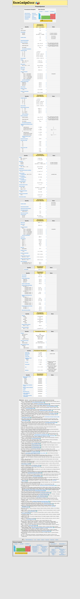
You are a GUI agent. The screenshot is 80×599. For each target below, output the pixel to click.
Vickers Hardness (22, 195)
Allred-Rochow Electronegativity (26, 218)
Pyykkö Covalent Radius (24, 84)
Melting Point (23, 69)
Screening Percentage (24, 145)
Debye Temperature (24, 274)
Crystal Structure (34, 14)
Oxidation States (23, 213)
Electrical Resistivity (22, 190)
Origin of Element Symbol (25, 361)
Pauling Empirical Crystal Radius (27, 321)
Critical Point (23, 248)
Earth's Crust (27, 369)
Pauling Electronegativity (25, 41)
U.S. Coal (26, 379)
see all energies (25, 119)
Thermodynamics (27, 17)
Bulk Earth (26, 372)
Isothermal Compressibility (23, 202)
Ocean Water (27, 373)
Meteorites (26, 388)
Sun (25, 384)
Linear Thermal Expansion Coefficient (25, 178)
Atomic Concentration (25, 343)
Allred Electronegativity (24, 220)
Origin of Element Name (24, 357)
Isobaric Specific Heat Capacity (26, 271)
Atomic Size (34, 13)
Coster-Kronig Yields (24, 154)
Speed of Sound (21, 181)
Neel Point (22, 259)
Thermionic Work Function (23, 193)
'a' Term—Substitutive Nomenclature (26, 412)
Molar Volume (23, 66)
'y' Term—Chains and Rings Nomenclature (27, 414)
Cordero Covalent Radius (26, 297)
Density (22, 61)
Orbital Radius (24, 290)
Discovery (22, 349)
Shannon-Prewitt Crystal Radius (27, 299)
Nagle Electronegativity (24, 223)
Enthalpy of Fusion (24, 92)
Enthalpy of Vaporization (24, 95)
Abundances (34, 17)
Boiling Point (23, 71)
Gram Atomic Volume (22, 206)
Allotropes (23, 331)
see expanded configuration (26, 50)
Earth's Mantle (27, 370)
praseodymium (23, 182)
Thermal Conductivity (24, 74)
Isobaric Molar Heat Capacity (25, 268)
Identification (27, 18)
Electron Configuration (24, 42)
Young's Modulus (22, 184)
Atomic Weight (23, 32)
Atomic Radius (23, 90)
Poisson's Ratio (21, 187)
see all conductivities (26, 83)
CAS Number (26, 282)
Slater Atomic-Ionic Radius (26, 325)
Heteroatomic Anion (26, 409)
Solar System (27, 381)
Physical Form (21, 176)
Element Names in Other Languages (27, 395)
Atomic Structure (27, 13)
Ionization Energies (24, 51)
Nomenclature (34, 18)
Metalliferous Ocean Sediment (28, 376)
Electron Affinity (23, 60)
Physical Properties (28, 14)
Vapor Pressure (23, 250)
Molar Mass (21, 169)
